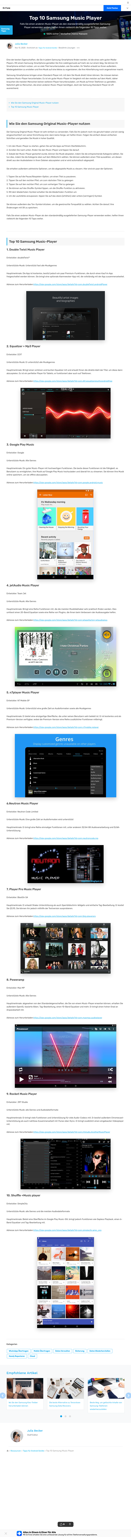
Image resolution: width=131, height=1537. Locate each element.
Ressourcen (16, 1450)
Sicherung (79, 1351)
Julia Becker (22, 43)
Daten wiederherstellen (100, 1351)
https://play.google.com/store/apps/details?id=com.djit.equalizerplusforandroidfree (72, 381)
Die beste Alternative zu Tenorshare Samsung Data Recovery (61, 1405)
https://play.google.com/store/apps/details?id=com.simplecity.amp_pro (67, 1230)
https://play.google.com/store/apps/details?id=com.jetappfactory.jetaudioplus (70, 620)
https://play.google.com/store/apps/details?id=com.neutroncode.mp (65, 838)
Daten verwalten (62, 1351)
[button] (61, 1416)
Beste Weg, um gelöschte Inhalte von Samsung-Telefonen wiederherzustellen (105, 1405)
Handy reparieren (17, 1356)
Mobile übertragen (42, 1351)
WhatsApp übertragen (19, 1351)
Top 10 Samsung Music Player (25, 107)
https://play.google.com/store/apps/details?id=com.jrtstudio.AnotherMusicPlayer (71, 1132)
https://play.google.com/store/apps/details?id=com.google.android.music (68, 482)
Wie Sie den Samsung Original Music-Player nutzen (35, 103)
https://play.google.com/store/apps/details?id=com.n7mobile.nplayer (66, 727)
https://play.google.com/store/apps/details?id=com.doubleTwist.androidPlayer (70, 284)
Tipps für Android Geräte (48, 48)
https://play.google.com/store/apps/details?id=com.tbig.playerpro (64, 916)
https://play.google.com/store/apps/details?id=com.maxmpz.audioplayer (67, 1018)
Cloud (32, 1356)
